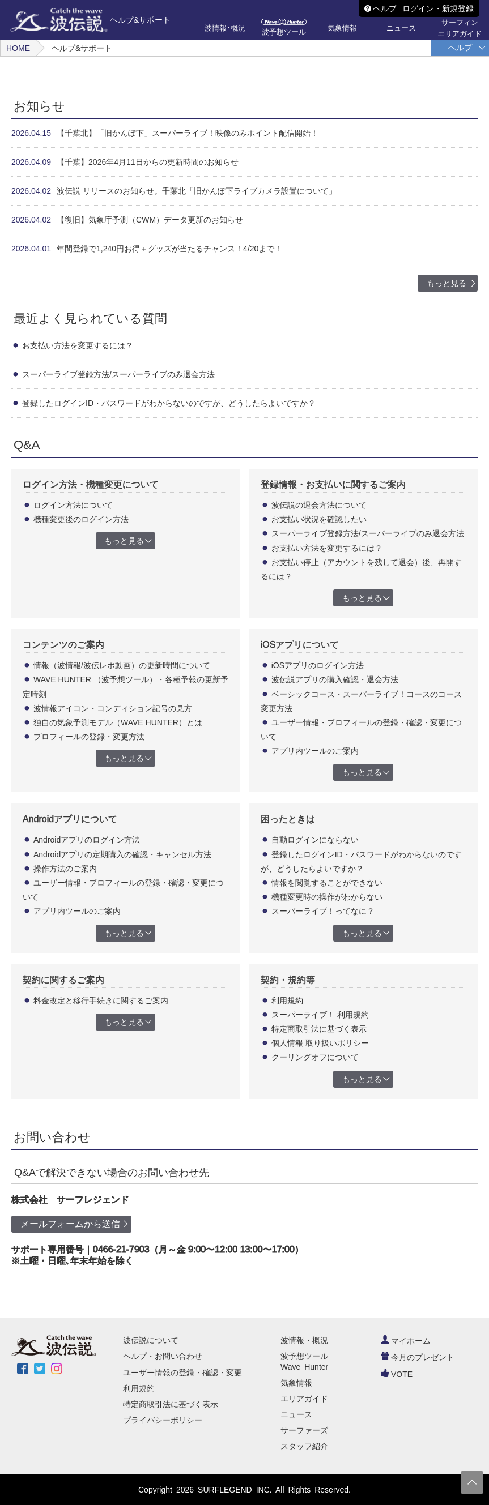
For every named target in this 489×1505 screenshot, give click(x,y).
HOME (18, 48)
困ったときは (288, 819)
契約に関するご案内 (63, 980)
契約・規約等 (288, 980)
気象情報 (296, 1382)
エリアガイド (304, 1398)
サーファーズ (304, 1430)
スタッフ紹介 (304, 1446)
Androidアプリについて (70, 819)
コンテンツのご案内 (63, 644)
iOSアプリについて (300, 644)
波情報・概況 (304, 1340)
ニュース (296, 1414)
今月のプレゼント (417, 1357)
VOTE (397, 1374)
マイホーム (406, 1340)
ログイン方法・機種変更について (91, 484)
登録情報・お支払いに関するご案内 (333, 484)
